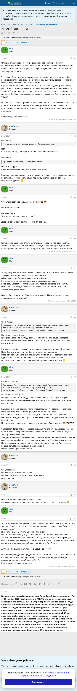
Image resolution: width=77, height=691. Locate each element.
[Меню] (4, 3)
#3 (75, 197)
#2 (75, 136)
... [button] (13, 42)
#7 (75, 377)
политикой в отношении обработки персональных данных (45, 674)
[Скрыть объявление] (73, 10)
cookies (20, 666)
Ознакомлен (38, 682)
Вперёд (24, 42)
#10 (74, 519)
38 (17, 42)
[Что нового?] (68, 3)
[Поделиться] (71, 58)
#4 (75, 238)
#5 (75, 268)
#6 (75, 317)
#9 (75, 495)
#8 (75, 465)
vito (5, 33)
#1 (75, 58)
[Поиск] (73, 3)
